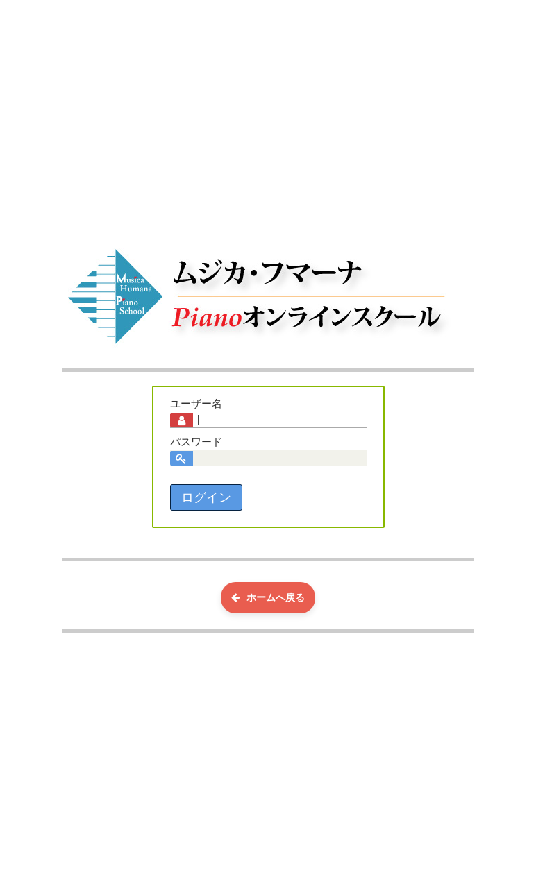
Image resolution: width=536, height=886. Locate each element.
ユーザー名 (196, 404)
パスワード (196, 442)
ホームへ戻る (268, 597)
